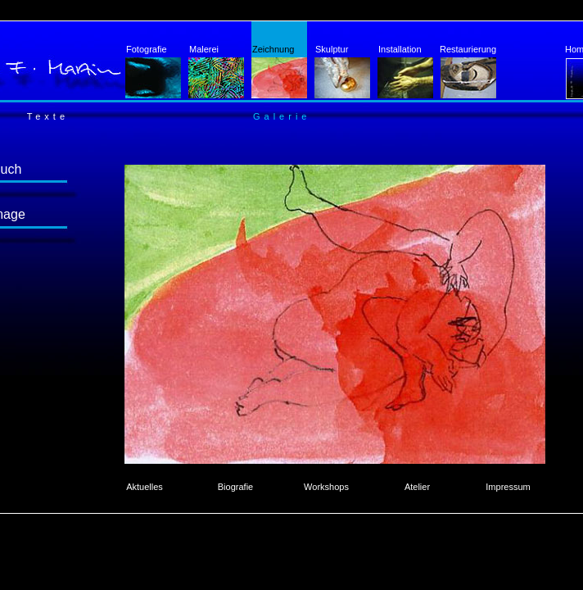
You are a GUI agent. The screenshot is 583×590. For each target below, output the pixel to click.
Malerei (216, 71)
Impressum (508, 487)
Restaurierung (468, 71)
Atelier (417, 487)
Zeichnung (279, 71)
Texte (48, 116)
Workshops (326, 487)
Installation (405, 71)
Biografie (235, 487)
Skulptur (342, 71)
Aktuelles (144, 487)
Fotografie (153, 71)
